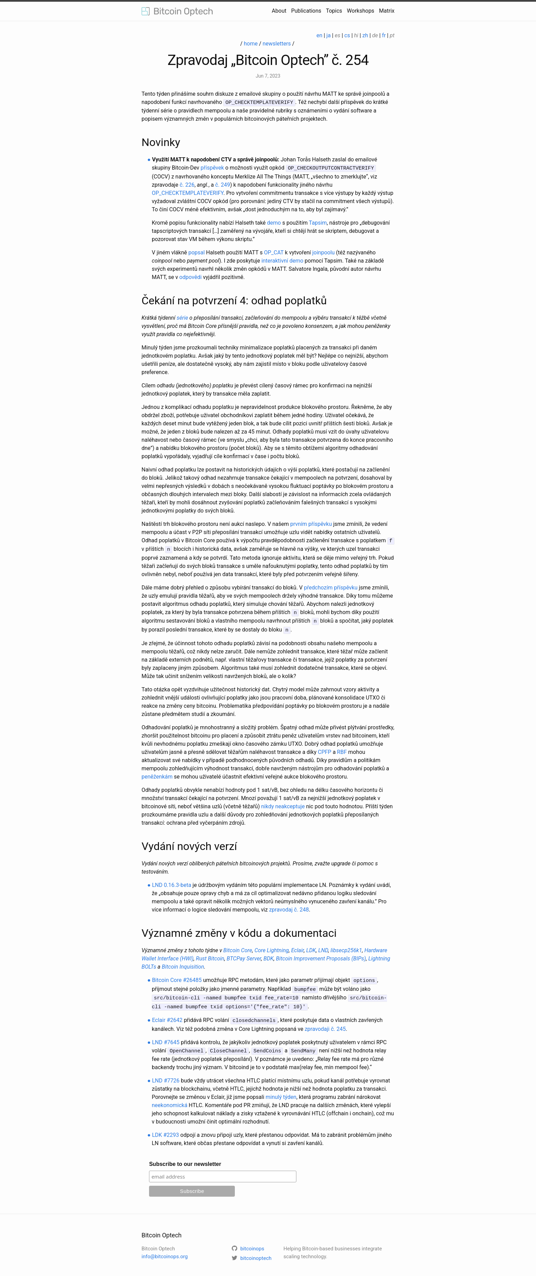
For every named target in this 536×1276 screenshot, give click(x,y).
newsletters (277, 43)
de (375, 35)
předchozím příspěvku (331, 585)
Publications (306, 11)
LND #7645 (165, 1036)
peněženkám (157, 773)
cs (347, 35)
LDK (311, 947)
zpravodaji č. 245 (325, 1023)
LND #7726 (165, 1074)
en (319, 35)
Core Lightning (271, 947)
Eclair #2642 (167, 1014)
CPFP (324, 748)
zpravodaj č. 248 (289, 906)
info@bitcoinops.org (165, 1250)
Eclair (297, 947)
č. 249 (222, 184)
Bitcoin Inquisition (183, 963)
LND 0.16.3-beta (171, 881)
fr (384, 35)
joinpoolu (323, 251)
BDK (269, 955)
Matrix (386, 11)
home (250, 43)
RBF (342, 748)
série (182, 317)
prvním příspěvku (311, 523)
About (279, 11)
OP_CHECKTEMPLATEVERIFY (188, 192)
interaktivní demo (283, 259)
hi (356, 35)
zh (365, 35)
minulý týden (281, 1090)
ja (328, 35)
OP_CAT (273, 251)
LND (323, 947)
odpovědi (190, 276)
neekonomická (169, 1098)
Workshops (360, 11)
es (337, 35)
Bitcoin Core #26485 (177, 976)
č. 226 (187, 184)
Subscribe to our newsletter (185, 1157)
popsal (196, 251)
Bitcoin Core (237, 947)
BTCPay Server (244, 955)
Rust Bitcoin (210, 955)
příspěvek (212, 167)
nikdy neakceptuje (283, 803)
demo (274, 221)
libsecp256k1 (346, 947)
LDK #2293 (165, 1128)
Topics (334, 11)
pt (392, 35)
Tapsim (318, 221)
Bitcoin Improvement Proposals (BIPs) (321, 955)
